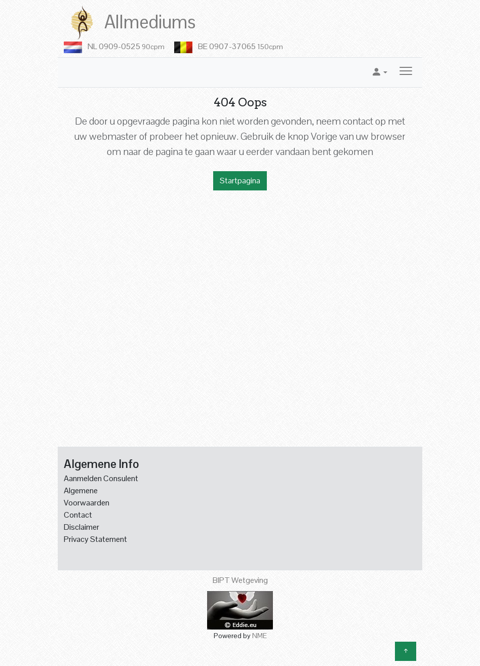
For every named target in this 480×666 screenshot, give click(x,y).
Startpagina (240, 180)
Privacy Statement (95, 539)
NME (259, 635)
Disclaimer (81, 527)
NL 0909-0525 (126, 46)
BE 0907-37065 (240, 46)
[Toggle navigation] (405, 72)
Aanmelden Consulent (101, 478)
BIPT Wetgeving (240, 580)
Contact (78, 515)
